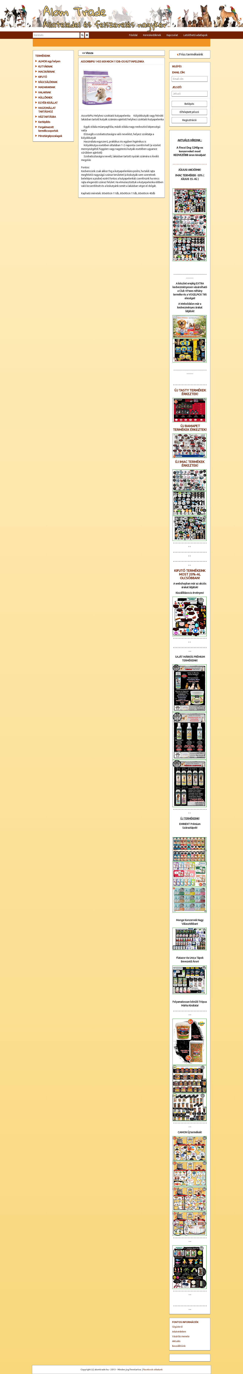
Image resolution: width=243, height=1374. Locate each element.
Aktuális (176, 1341)
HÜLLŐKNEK (45, 97)
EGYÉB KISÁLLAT (48, 102)
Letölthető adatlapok (195, 35)
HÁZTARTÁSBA (47, 116)
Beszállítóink (178, 1346)
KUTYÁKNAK (45, 66)
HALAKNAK (44, 92)
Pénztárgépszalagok (50, 136)
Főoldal (133, 35)
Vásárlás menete (181, 1336)
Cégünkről (177, 1327)
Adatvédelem (179, 1331)
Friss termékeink (190, 54)
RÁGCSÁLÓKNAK (47, 82)
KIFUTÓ (42, 76)
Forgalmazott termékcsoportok (48, 129)
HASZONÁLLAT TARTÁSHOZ (47, 109)
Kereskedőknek (152, 35)
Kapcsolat (172, 35)
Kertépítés (44, 121)
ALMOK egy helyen (49, 61)
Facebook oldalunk (153, 1369)
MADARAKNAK (46, 87)
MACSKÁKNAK (46, 71)
